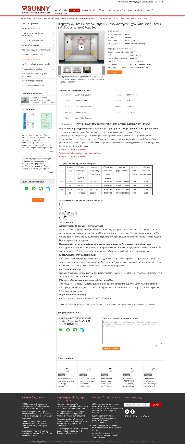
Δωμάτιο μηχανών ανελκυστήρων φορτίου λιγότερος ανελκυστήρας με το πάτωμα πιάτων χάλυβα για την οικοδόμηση (72, 422)
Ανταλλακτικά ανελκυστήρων (33, 86)
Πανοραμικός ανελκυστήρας (32, 40)
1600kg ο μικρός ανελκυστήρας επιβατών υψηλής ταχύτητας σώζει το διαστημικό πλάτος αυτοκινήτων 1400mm (36, 424)
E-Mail (128, 416)
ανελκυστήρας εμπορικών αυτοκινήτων (111, 304)
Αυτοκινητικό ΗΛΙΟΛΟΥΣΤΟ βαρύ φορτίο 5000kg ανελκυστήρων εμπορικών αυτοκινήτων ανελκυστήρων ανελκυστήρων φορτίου (132, 386)
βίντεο (101, 10)
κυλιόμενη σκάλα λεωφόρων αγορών (36, 64)
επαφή (150, 10)
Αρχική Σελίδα (61, 10)
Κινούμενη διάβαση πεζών (32, 69)
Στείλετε (156, 405)
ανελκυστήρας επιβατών (31, 28)
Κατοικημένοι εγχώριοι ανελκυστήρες (36, 50)
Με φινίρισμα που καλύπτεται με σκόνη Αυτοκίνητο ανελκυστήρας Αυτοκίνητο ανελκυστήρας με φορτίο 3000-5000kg (67, 386)
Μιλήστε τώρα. (61, 14)
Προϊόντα (75, 10)
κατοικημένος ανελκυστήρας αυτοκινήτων (142, 304)
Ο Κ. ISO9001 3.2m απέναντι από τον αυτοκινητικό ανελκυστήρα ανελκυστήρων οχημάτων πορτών (87, 384)
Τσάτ (116, 72)
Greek (161, 2)
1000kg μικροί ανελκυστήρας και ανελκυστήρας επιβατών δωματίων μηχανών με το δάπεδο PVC (35, 406)
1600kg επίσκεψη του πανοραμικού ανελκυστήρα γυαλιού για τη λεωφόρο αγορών (106, 428)
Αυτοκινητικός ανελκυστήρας (55, 18)
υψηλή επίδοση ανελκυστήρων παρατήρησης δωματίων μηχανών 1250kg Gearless (105, 435)
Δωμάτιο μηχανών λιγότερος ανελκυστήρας (33, 34)
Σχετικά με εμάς (89, 10)
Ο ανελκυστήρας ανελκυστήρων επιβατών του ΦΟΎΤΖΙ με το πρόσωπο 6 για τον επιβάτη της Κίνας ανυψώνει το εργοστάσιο (37, 415)
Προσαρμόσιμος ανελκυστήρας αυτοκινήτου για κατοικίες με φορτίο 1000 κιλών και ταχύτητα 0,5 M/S (153, 384)
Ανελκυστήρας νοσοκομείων (32, 55)
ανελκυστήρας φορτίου (30, 45)
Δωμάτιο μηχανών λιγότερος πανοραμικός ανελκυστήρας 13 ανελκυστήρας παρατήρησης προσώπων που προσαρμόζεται (104, 419)
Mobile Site (129, 420)
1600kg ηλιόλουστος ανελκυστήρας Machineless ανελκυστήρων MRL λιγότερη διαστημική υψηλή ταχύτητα (71, 414)
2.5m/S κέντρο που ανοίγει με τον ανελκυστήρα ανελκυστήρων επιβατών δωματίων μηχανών (37, 433)
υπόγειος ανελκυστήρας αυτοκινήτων (80, 304)
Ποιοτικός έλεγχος (136, 10)
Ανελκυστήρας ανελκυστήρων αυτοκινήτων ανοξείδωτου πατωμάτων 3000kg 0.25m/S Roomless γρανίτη (108, 386)
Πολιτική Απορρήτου (37, 442)
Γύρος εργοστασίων (116, 10)
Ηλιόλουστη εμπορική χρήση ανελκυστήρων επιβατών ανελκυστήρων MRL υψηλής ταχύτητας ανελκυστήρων (72, 406)
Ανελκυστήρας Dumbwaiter (32, 81)
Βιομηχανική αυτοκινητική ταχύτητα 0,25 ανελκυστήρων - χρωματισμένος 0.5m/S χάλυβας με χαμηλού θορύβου (82, 79)
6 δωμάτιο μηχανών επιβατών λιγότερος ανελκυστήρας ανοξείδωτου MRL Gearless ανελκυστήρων (72, 431)
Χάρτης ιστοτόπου (140, 416)
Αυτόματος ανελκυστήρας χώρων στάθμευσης (34, 75)
